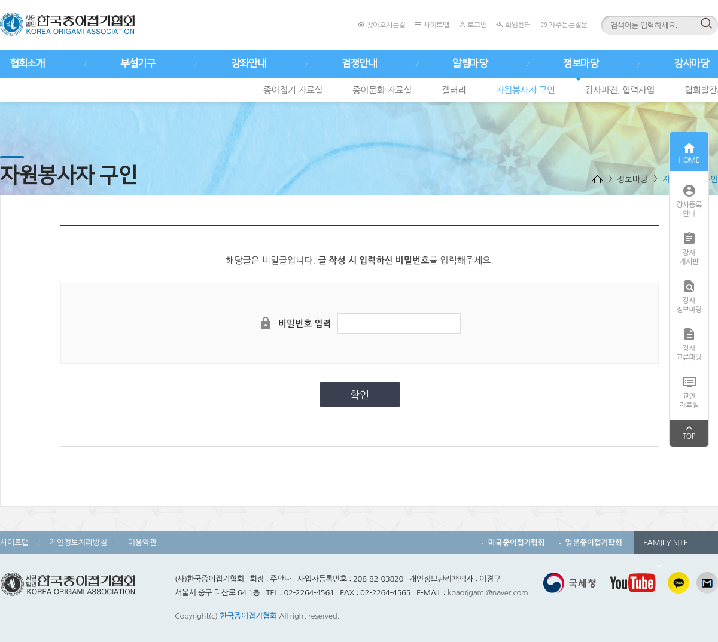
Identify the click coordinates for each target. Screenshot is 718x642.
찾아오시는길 (381, 25)
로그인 (473, 25)
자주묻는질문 (564, 25)
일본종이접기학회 (593, 542)
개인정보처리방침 (78, 542)
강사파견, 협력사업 (620, 89)
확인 (359, 395)
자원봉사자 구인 (525, 89)
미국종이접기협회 (516, 542)
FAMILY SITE (665, 546)
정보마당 (580, 63)
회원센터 (513, 25)
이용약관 (142, 542)
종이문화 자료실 (382, 89)
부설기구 (137, 63)
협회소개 (27, 63)
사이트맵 (432, 25)
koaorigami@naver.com (488, 593)
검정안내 (359, 63)
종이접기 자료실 (293, 89)
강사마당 (691, 63)
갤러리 (454, 89)
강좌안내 (248, 63)
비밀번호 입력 (304, 323)
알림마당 (469, 63)
